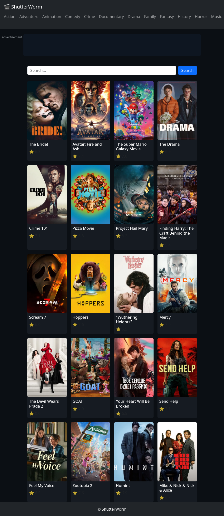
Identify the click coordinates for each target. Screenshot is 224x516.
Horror (201, 16)
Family (150, 16)
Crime (89, 16)
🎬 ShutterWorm (23, 6)
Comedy (72, 16)
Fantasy (167, 16)
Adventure (28, 16)
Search (187, 70)
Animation (51, 16)
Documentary (111, 16)
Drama (134, 16)
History (184, 16)
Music (216, 16)
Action (9, 16)
